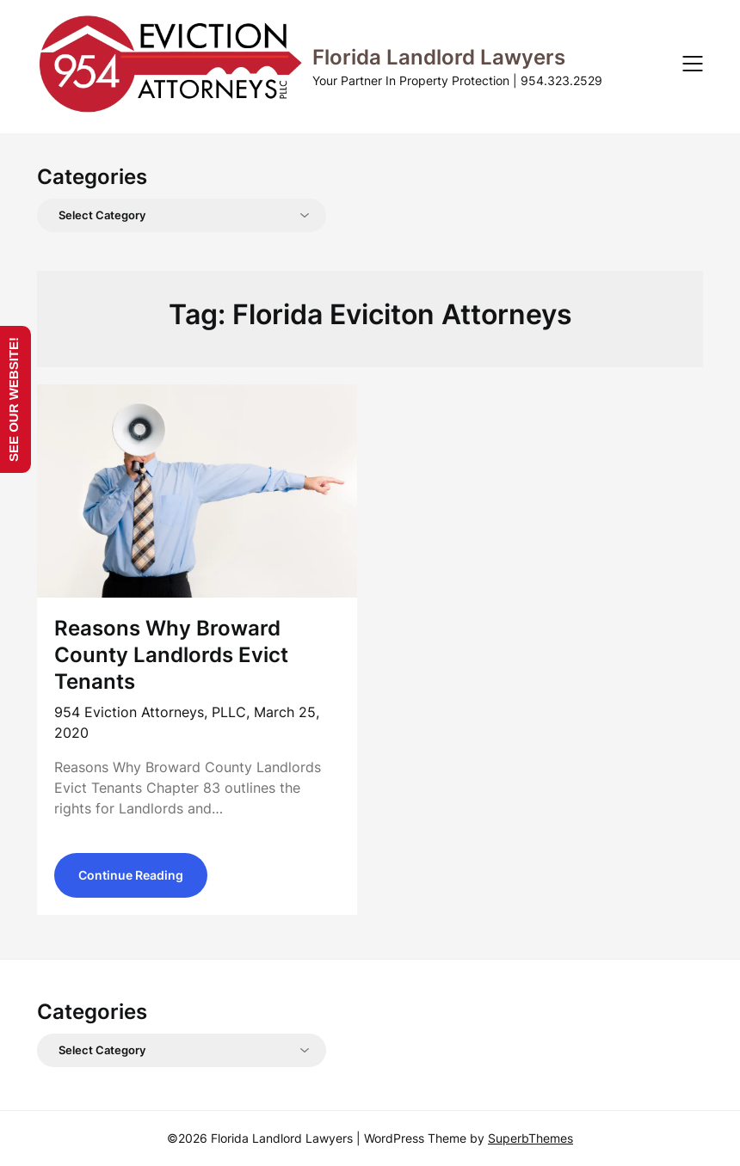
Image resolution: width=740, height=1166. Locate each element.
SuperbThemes (530, 1138)
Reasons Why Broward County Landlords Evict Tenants (171, 655)
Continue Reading (130, 875)
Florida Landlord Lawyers (438, 57)
